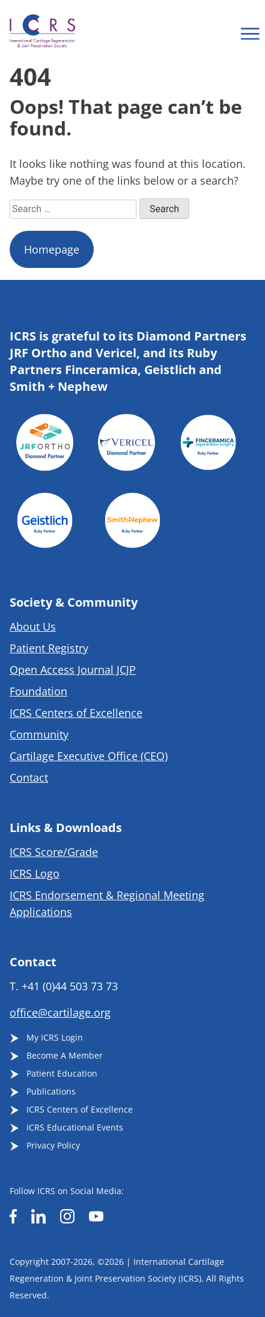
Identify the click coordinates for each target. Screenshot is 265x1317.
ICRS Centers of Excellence (76, 713)
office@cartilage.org (60, 1012)
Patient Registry (49, 648)
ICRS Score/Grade (54, 852)
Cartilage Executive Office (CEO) (89, 756)
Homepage (51, 249)
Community (39, 734)
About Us (33, 626)
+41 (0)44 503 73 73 (70, 986)
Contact (29, 777)
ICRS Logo (34, 873)
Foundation (38, 691)
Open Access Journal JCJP (73, 669)
